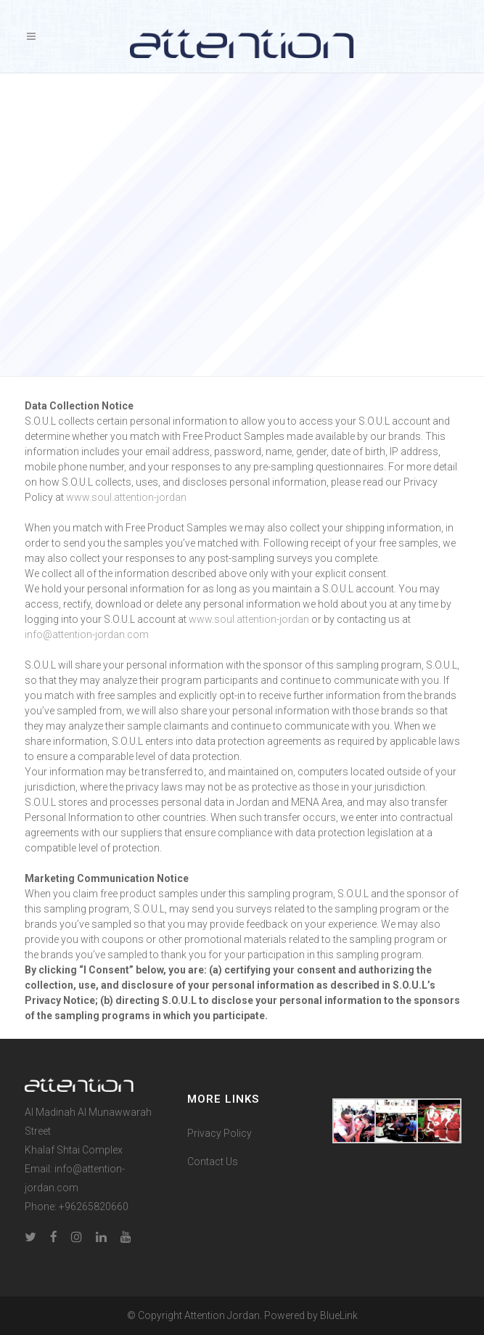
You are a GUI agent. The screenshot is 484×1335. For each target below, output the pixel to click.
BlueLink (339, 1315)
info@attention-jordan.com (87, 634)
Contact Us (212, 1161)
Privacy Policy (219, 1133)
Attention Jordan (222, 1315)
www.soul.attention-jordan (126, 497)
